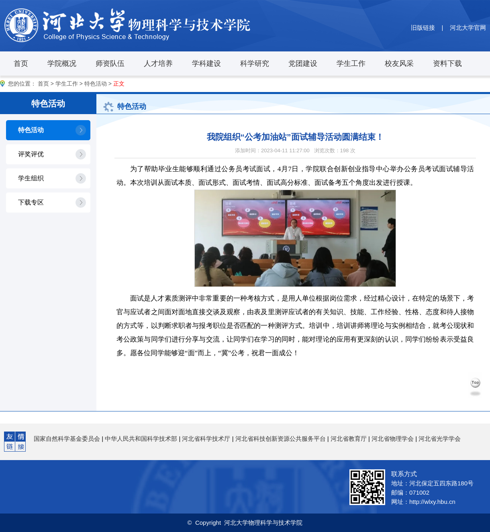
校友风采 (399, 63)
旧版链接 (423, 27)
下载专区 (31, 202)
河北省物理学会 (393, 438)
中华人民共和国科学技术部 (141, 438)
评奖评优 (31, 154)
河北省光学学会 (440, 438)
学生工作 (351, 63)
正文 (119, 83)
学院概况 (61, 63)
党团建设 (302, 63)
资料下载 (447, 63)
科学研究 (254, 63)
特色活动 (95, 83)
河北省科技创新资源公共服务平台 (280, 438)
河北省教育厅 (349, 438)
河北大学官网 (468, 27)
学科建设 (206, 63)
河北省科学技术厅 (206, 438)
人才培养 (158, 63)
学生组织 (31, 178)
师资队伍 (110, 63)
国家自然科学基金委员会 (67, 438)
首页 (21, 63)
